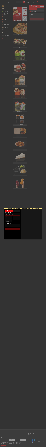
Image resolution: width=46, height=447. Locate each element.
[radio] (9, 211)
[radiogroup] (12, 211)
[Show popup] (19, 214)
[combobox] (12, 214)
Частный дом (8, 223)
